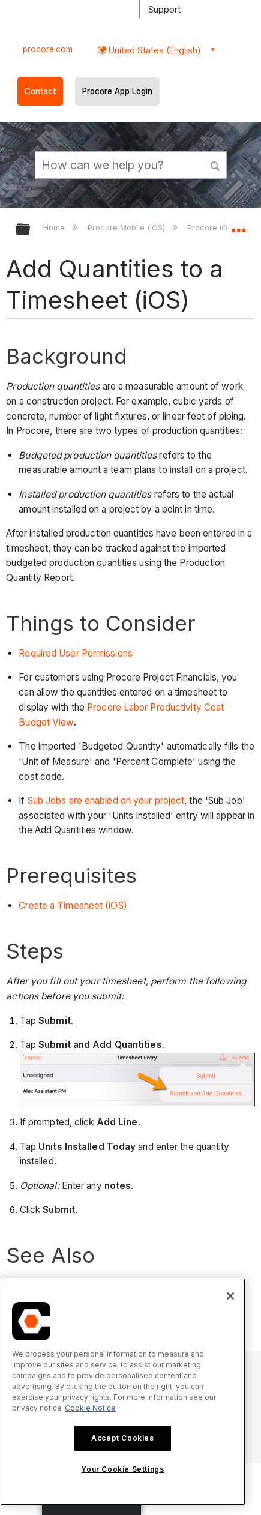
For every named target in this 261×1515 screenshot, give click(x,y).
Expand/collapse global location (238, 225)
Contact (40, 91)
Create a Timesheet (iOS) (73, 905)
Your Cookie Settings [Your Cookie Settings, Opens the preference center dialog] (122, 1469)
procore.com (48, 49)
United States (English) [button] (153, 50)
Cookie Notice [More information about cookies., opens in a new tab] (90, 1407)
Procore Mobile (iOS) (127, 227)
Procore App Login (117, 91)
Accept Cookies (122, 1437)
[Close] (230, 1296)
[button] (216, 164)
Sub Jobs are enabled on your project (105, 800)
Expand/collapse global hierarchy (30, 230)
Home (55, 227)
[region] (122, 1391)
